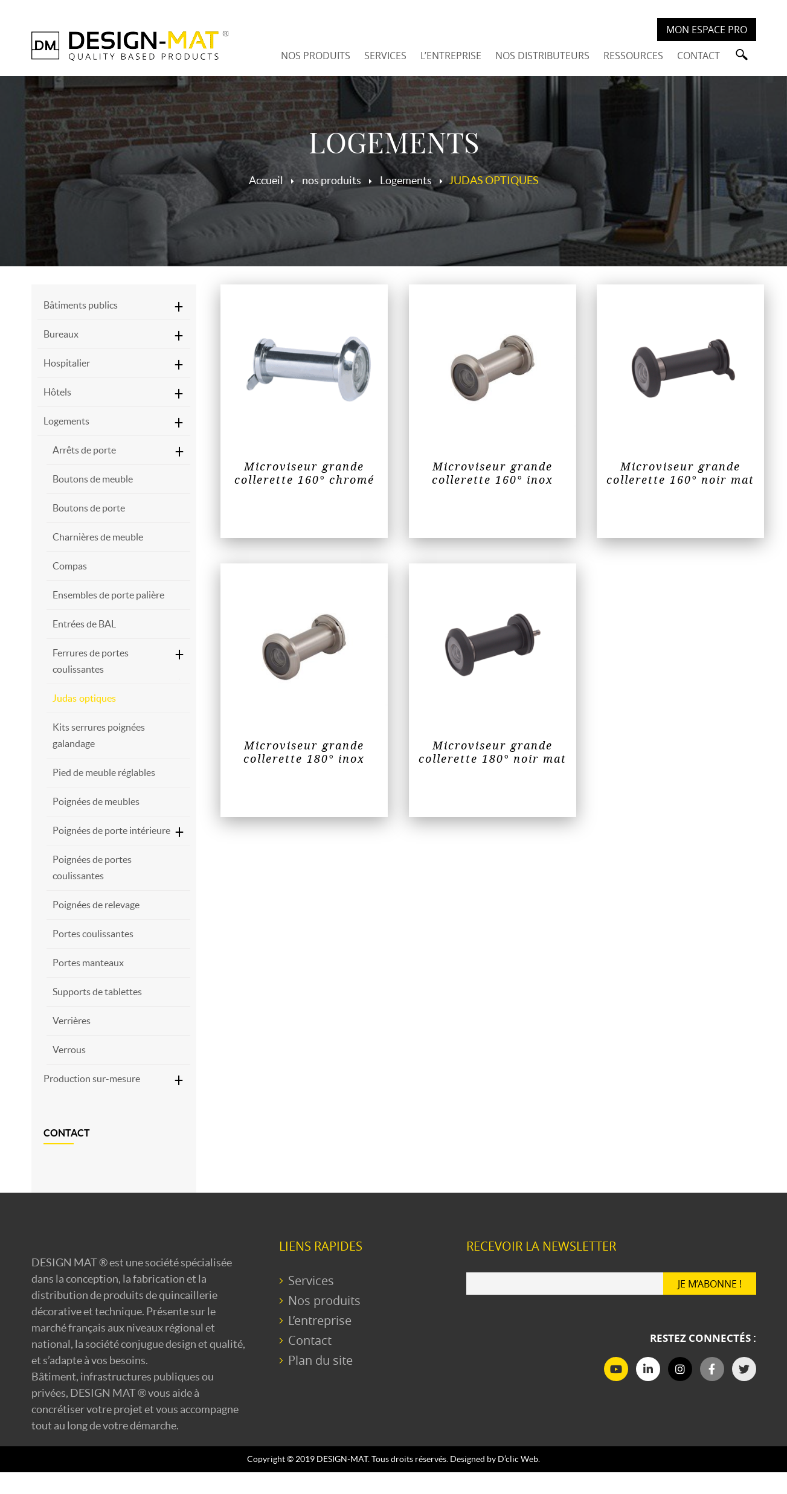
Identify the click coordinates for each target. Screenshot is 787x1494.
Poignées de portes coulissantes (92, 867)
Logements (66, 420)
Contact (66, 1132)
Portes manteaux (88, 962)
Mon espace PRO (706, 29)
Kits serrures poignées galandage (99, 735)
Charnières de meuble (98, 536)
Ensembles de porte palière (108, 594)
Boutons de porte (89, 507)
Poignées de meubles (96, 801)
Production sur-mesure (91, 1078)
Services (311, 1280)
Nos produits (324, 1300)
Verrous (69, 1049)
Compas (70, 565)
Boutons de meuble (93, 478)
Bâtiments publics (80, 305)
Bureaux (61, 334)
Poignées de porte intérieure (111, 830)
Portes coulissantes (93, 933)
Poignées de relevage (96, 904)
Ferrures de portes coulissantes (91, 661)
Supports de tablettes (97, 991)
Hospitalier (66, 362)
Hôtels (57, 391)
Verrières (72, 1020)
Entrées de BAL (84, 623)
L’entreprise (320, 1320)
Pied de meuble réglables (104, 772)
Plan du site (320, 1360)
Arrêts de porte (84, 449)
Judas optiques (84, 698)
